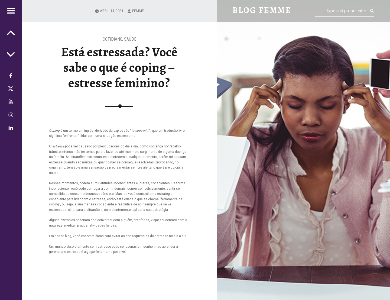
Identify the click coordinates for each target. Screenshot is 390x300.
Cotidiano (112, 39)
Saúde (130, 39)
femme (138, 11)
